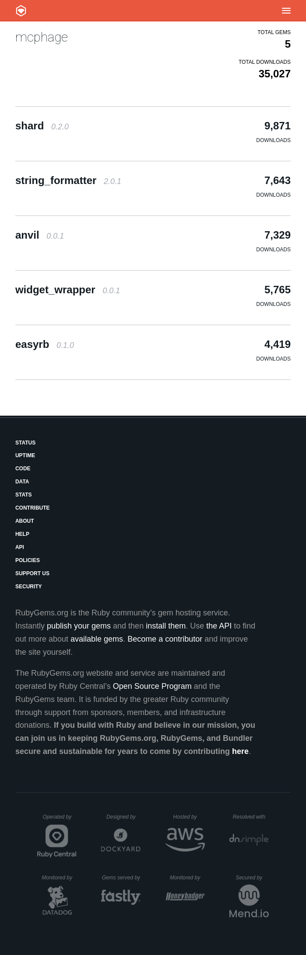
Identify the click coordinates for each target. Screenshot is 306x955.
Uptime (25, 455)
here (240, 751)
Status (25, 443)
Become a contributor (164, 639)
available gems (96, 639)
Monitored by (59, 878)
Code (23, 468)
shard (42, 126)
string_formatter (68, 180)
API (19, 547)
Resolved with (250, 817)
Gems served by (121, 878)
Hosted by (189, 817)
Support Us (32, 573)
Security (28, 586)
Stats (23, 495)
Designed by (123, 817)
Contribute (32, 508)
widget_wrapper (67, 289)
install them (166, 626)
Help (22, 534)
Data (22, 482)
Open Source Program (152, 686)
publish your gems (79, 626)
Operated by (59, 820)
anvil (39, 235)
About (24, 521)
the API (219, 626)
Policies (27, 560)
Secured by (252, 878)
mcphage (41, 37)
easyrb (44, 344)
